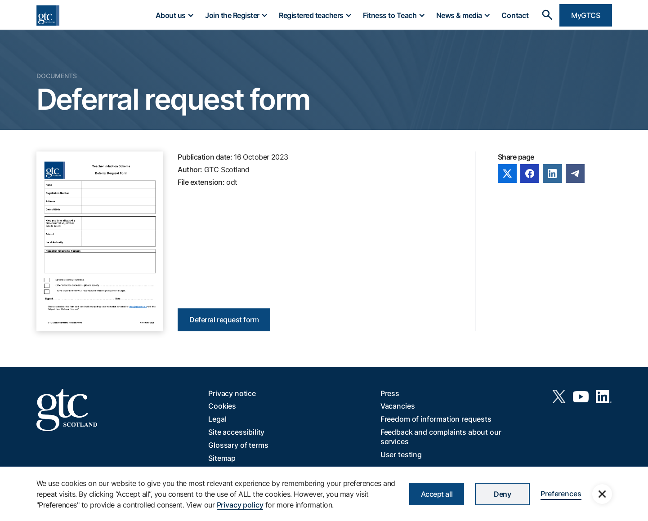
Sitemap (222, 458)
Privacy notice (232, 393)
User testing (401, 454)
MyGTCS (585, 15)
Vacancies (397, 405)
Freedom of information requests (436, 418)
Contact (515, 15)
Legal (217, 418)
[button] (174, 15)
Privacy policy (240, 504)
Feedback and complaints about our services (440, 436)
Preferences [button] (561, 493)
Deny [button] (502, 494)
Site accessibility (236, 431)
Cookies (222, 405)
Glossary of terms (238, 445)
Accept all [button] (436, 494)
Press (389, 393)
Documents (56, 76)
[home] (47, 15)
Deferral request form (224, 319)
